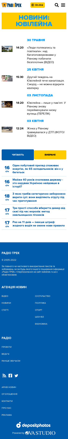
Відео (5, 296)
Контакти (7, 401)
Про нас (6, 408)
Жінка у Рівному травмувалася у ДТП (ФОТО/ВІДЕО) (46, 132)
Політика (40, 303)
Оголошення (9, 394)
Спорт (38, 310)
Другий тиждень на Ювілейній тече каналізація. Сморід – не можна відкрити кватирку (46, 82)
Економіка (41, 324)
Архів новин (9, 387)
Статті (5, 310)
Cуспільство (42, 296)
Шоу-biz (39, 317)
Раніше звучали (11, 361)
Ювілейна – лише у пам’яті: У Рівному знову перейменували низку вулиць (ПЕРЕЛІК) (46, 108)
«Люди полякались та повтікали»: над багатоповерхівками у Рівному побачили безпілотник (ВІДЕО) (41, 55)
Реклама (7, 415)
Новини (6, 303)
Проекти (6, 347)
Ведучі (5, 354)
